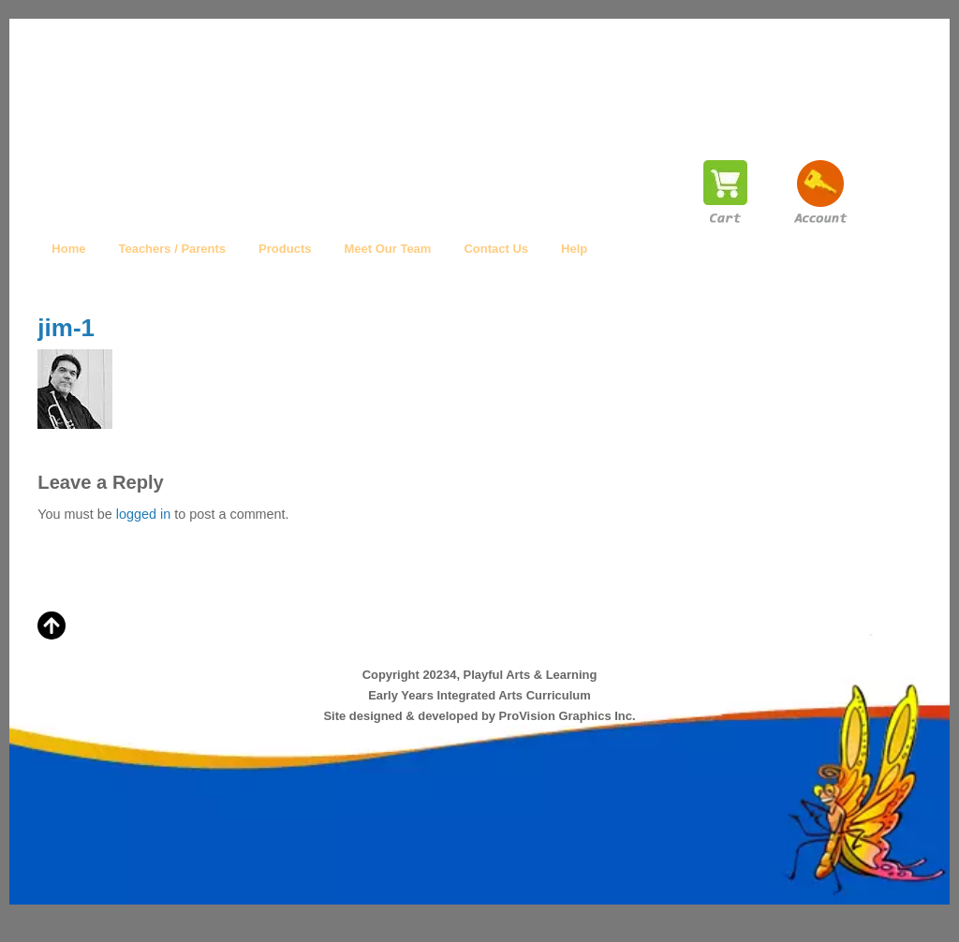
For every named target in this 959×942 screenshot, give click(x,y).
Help (574, 249)
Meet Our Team (387, 249)
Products (284, 249)
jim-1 (66, 328)
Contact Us (496, 249)
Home (68, 249)
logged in (143, 514)
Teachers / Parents (172, 249)
